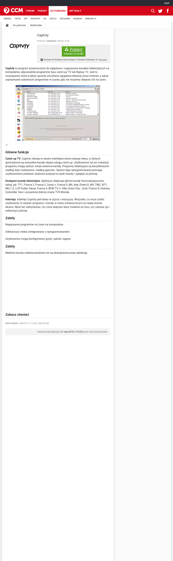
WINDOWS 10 (90, 19)
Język (166, 3)
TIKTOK (18, 19)
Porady (42, 10)
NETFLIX (53, 19)
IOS (44, 19)
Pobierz (74, 51)
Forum (30, 10)
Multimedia (36, 25)
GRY (25, 19)
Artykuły (75, 10)
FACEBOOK (77, 19)
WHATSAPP (35, 19)
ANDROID (7, 19)
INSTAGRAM (65, 19)
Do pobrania (58, 10)
